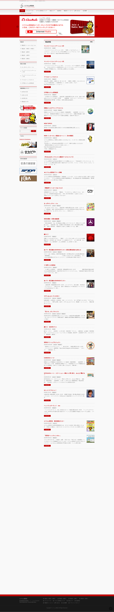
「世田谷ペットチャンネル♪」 (52, 435)
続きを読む (48, 71)
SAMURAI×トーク (49, 358)
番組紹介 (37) (25, 101)
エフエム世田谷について (59, 600)
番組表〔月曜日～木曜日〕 (28, 48)
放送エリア (70, 600)
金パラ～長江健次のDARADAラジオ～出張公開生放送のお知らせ (62, 249)
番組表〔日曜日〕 (26, 58)
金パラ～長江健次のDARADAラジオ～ (55, 280)
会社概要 (65, 602)
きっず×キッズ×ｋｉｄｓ (51, 203)
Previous (17, 27)
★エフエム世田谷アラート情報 (53, 172)
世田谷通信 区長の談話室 (51, 219)
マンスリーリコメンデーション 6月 (54, 46)
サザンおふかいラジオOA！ (52, 296)
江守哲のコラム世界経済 (51, 92)
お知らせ (54, 125)
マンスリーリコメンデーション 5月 (54, 61)
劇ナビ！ (46, 234)
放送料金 (78, 600)
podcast (55, 110)
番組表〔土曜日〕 (26, 55)
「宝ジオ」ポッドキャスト (51, 311)
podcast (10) (25, 91)
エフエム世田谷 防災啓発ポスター (54, 421)
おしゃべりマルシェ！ (50, 390)
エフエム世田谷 (55, 607)
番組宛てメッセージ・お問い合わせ (52, 602)
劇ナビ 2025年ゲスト (50, 327)
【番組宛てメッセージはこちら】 (53, 188)
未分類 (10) (24, 98)
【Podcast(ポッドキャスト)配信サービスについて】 (59, 157)
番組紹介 (54, 79)
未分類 (54, 48)
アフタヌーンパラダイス (51, 77)
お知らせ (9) (25, 95)
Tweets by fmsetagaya (24, 139)
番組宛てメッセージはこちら (29, 45)
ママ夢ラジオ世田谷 (49, 265)
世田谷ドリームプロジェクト (52, 342)
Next (97, 27)
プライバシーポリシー (75, 602)
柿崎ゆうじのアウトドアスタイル (53, 108)
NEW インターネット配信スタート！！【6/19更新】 (59, 135)
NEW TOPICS (48, 123)
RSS (91, 41)
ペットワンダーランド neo (52, 405)
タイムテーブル (48, 600)
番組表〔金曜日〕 (26, 52)
